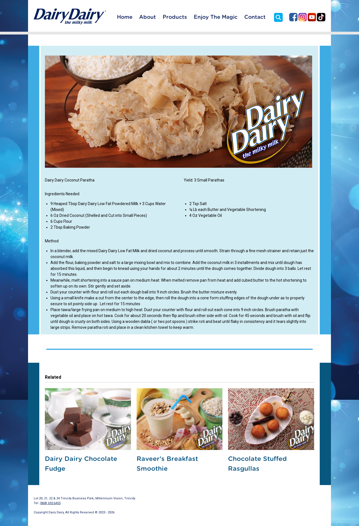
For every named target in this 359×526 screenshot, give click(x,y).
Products (175, 17)
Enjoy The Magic (216, 17)
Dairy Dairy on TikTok (321, 17)
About (147, 17)
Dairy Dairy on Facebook (293, 17)
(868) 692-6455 (50, 503)
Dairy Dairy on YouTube (312, 17)
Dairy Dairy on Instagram (302, 17)
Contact (255, 17)
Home (124, 17)
